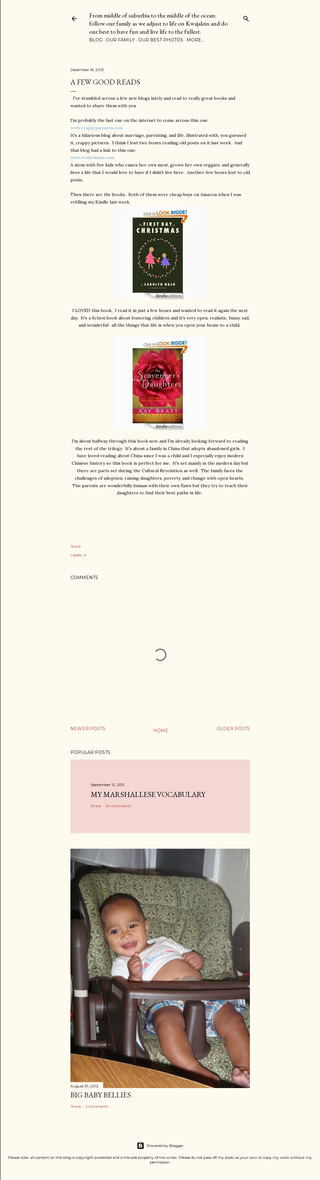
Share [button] (75, 546)
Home (160, 730)
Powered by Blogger (160, 1145)
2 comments (96, 1106)
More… (195, 40)
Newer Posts (87, 729)
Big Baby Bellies (100, 1095)
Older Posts (233, 729)
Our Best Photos (160, 40)
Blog (96, 40)
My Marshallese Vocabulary (148, 794)
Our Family (120, 40)
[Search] (246, 17)
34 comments (118, 805)
